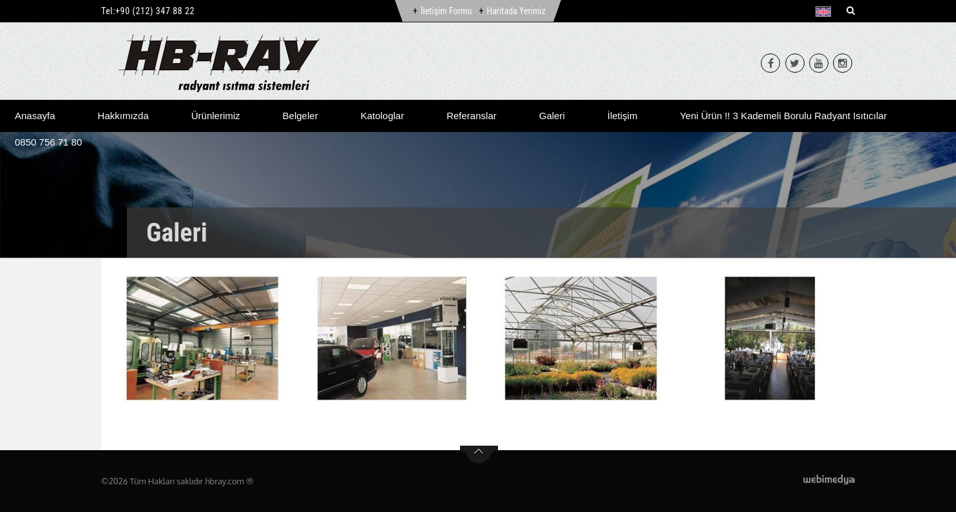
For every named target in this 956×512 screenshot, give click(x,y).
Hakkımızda (123, 115)
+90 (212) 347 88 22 (155, 11)
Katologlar (383, 115)
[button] (826, 11)
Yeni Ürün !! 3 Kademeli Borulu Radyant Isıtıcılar (783, 115)
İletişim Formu (446, 11)
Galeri (552, 115)
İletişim (622, 115)
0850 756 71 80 (48, 142)
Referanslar (471, 115)
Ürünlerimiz (215, 115)
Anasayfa (35, 115)
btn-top (479, 455)
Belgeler (300, 115)
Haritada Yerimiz (515, 11)
